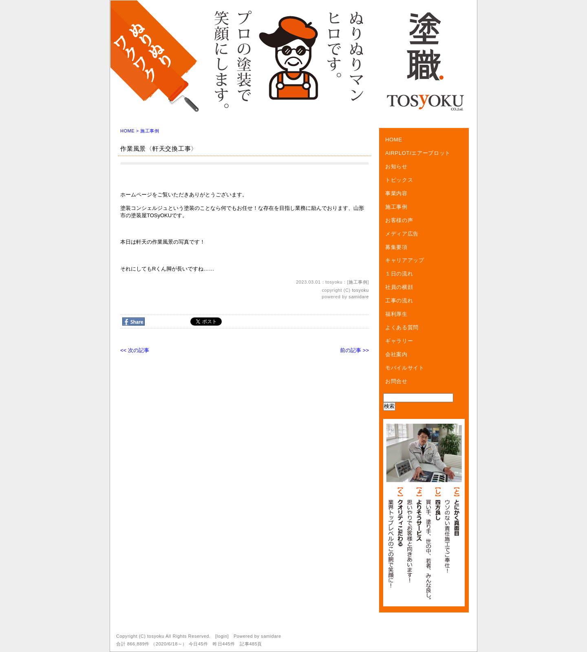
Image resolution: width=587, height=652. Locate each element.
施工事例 (149, 130)
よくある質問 (402, 327)
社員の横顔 (399, 287)
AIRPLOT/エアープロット (417, 153)
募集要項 (396, 247)
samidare (359, 296)
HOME (127, 130)
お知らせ (396, 166)
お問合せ (396, 381)
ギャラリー (399, 341)
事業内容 (396, 193)
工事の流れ (399, 300)
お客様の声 (399, 220)
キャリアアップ (404, 260)
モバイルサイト (404, 368)
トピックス (399, 180)
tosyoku (360, 290)
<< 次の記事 (134, 350)
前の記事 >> (354, 350)
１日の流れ (399, 274)
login (222, 636)
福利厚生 (396, 314)
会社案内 (396, 354)
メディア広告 (402, 234)
